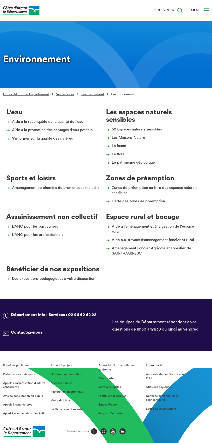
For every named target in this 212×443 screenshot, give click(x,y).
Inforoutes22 (154, 365)
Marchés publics (61, 383)
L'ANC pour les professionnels (35, 235)
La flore (116, 154)
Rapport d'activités (110, 413)
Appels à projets (61, 365)
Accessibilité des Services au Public (165, 376)
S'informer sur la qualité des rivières (40, 138)
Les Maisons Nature (126, 137)
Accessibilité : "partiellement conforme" (117, 367)
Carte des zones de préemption (136, 201)
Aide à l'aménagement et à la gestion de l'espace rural (151, 229)
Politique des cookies (112, 396)
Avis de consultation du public (23, 396)
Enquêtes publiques (16, 365)
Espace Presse (107, 404)
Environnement (92, 94)
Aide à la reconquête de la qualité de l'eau (45, 121)
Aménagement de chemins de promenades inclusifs (53, 188)
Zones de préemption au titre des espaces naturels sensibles (152, 190)
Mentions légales (109, 387)
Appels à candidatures (17, 404)
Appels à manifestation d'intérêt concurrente (24, 385)
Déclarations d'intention (66, 374)
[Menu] (206, 10)
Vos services (65, 94)
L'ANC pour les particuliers (33, 226)
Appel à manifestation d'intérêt (23, 413)
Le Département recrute (67, 409)
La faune (117, 146)
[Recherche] (180, 10)
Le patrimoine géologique (131, 162)
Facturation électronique (67, 391)
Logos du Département (161, 408)
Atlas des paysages (158, 387)
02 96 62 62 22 (82, 315)
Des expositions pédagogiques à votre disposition (51, 278)
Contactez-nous (26, 332)
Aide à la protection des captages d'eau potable (50, 130)
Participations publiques (19, 374)
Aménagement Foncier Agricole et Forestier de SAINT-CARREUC (149, 250)
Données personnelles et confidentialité (162, 398)
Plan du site (106, 378)
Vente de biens (60, 400)
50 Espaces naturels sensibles (135, 129)
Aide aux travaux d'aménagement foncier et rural (151, 240)
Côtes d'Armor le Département (26, 94)
